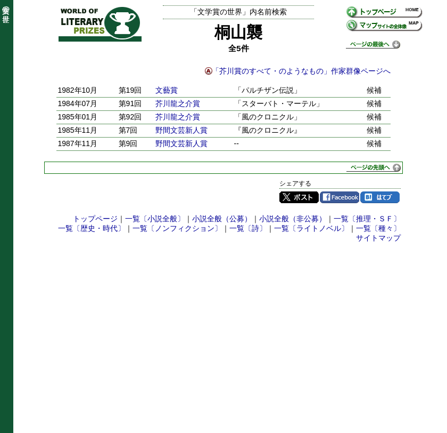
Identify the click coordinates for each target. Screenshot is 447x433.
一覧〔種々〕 (378, 228)
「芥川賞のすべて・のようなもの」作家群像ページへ (301, 71)
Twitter (299, 197)
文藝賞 (166, 90)
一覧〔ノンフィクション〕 (177, 228)
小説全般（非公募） (292, 218)
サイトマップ (378, 238)
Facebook (339, 197)
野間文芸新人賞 (181, 130)
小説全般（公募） (222, 218)
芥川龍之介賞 (177, 103)
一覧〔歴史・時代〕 (91, 228)
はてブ (380, 197)
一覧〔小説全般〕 (155, 218)
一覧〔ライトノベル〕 (311, 228)
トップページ (95, 218)
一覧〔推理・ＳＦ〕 (367, 218)
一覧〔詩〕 (248, 228)
